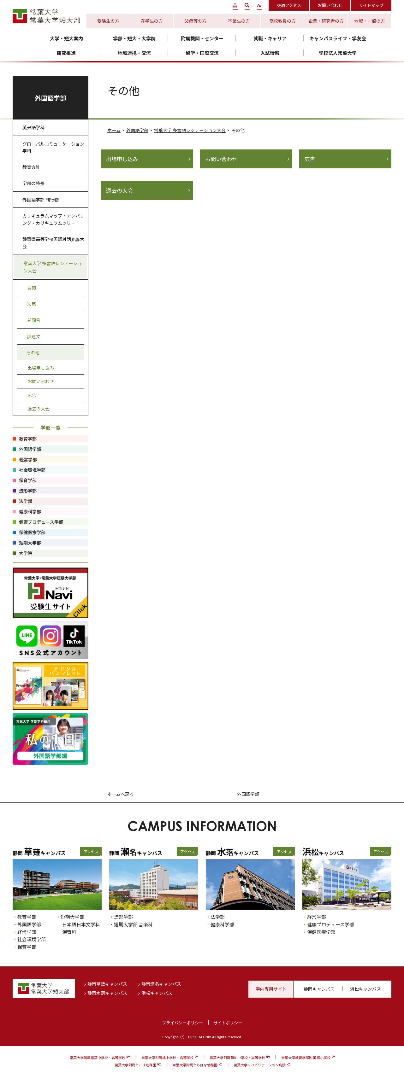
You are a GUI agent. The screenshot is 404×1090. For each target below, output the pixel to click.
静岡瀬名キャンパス (161, 984)
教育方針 (31, 167)
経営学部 (26, 932)
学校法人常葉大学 (338, 53)
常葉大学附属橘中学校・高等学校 (167, 1057)
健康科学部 (222, 924)
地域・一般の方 (369, 21)
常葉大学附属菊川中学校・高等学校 (237, 1057)
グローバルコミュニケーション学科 (53, 147)
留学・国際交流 (202, 53)
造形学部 (123, 916)
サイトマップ (371, 5)
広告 (309, 159)
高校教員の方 (282, 21)
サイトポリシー (227, 1023)
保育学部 (26, 946)
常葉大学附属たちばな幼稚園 (194, 1064)
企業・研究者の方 (326, 21)
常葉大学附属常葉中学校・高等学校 (97, 1057)
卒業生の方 (239, 21)
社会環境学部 (31, 939)
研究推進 (66, 53)
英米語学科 (33, 127)
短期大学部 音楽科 (133, 924)
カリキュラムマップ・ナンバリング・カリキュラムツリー (53, 219)
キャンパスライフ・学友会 (337, 38)
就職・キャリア (270, 38)
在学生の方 (152, 21)
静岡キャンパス (319, 989)
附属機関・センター (202, 38)
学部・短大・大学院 (134, 38)
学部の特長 (33, 183)
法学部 (218, 916)
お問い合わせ (330, 5)
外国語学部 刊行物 (40, 199)
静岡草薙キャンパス (107, 984)
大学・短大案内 (66, 38)
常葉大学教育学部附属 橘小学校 (305, 1057)
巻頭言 (33, 320)
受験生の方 (108, 21)
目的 (31, 287)
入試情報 (269, 53)
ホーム (114, 130)
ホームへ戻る (120, 794)
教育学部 (26, 916)
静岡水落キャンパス (107, 993)
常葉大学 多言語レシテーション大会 (190, 130)
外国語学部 (137, 130)
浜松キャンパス (156, 993)
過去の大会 (119, 190)
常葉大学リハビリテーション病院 (260, 1064)
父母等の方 (195, 21)
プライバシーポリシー (182, 1023)
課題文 (33, 336)
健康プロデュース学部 (330, 924)
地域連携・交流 (134, 53)
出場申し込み (122, 159)
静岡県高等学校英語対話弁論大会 (53, 242)
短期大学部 (72, 916)
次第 (31, 304)
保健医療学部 (321, 932)
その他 (32, 352)
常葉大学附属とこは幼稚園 (135, 1064)
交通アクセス (289, 5)
